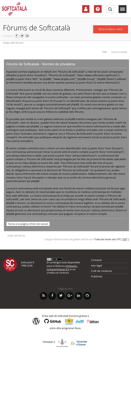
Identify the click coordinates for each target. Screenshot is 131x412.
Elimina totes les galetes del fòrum (73, 239)
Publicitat (96, 276)
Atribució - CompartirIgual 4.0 (62, 267)
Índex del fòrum (13, 43)
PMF (104, 52)
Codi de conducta (101, 271)
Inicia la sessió (119, 52)
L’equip (48, 239)
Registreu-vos (110, 29)
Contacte (96, 260)
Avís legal (96, 265)
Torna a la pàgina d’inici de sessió (28, 224)
